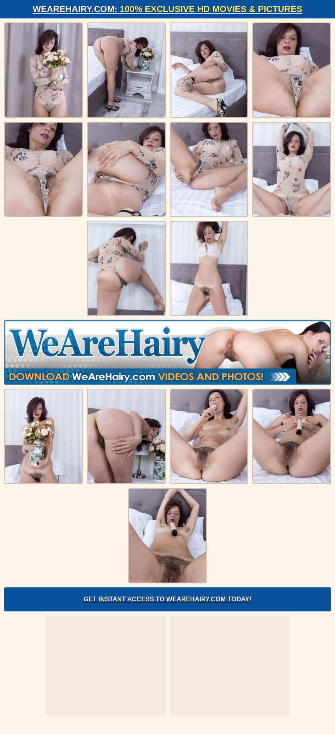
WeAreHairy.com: (168, 9)
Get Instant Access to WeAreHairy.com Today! (168, 599)
